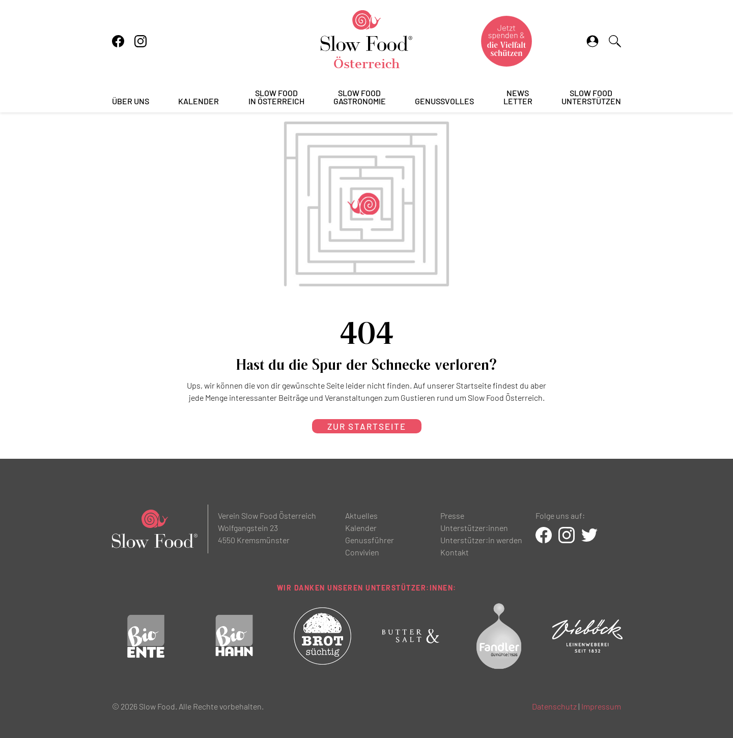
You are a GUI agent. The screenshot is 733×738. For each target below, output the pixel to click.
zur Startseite (366, 426)
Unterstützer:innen (474, 528)
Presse (452, 515)
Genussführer (369, 540)
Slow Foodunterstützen (591, 97)
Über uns (130, 101)
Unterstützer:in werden (481, 540)
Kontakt (454, 552)
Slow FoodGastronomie (359, 97)
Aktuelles (361, 515)
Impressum (601, 706)
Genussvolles (444, 101)
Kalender (198, 101)
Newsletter (517, 97)
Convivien (362, 552)
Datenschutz (554, 706)
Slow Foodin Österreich (276, 97)
